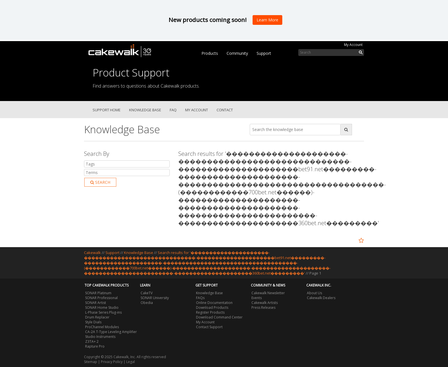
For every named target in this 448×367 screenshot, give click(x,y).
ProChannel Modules (102, 326)
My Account (353, 44)
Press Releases (263, 307)
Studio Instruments (100, 336)
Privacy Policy (112, 361)
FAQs (200, 297)
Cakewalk (92, 252)
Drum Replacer (97, 317)
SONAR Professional (101, 297)
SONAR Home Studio (102, 307)
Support (264, 53)
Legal (130, 361)
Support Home (107, 109)
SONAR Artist (95, 302)
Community (237, 53)
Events (256, 297)
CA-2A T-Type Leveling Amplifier (111, 331)
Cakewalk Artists (264, 302)
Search (100, 182)
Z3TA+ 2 (92, 341)
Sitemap (90, 361)
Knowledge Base (145, 109)
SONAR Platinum (98, 293)
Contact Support (209, 326)
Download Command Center (219, 317)
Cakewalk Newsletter (268, 293)
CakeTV (147, 293)
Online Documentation (214, 302)
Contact (225, 109)
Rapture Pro (95, 346)
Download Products (212, 307)
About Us (314, 293)
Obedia (147, 302)
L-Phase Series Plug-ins (103, 312)
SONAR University (155, 297)
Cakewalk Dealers (321, 297)
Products (209, 53)
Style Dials (93, 322)
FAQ (173, 109)
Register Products (210, 312)
